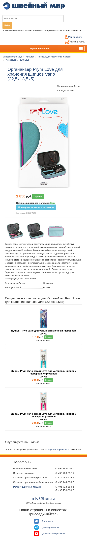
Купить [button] (38, 196)
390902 (43, 419)
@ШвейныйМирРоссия (53, 533)
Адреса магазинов (39, 48)
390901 (43, 377)
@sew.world (47, 521)
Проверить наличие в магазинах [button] (36, 207)
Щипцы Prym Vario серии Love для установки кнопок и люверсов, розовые (44, 415)
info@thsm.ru (43, 498)
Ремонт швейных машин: (27, 486)
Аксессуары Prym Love (17, 60)
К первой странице (12, 56)
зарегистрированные (58, 449)
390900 (43, 334)
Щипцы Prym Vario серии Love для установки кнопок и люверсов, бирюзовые (44, 372)
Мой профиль (76, 37)
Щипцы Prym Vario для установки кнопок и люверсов (43, 330)
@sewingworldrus (50, 527)
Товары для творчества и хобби (54, 56)
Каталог (30, 56)
